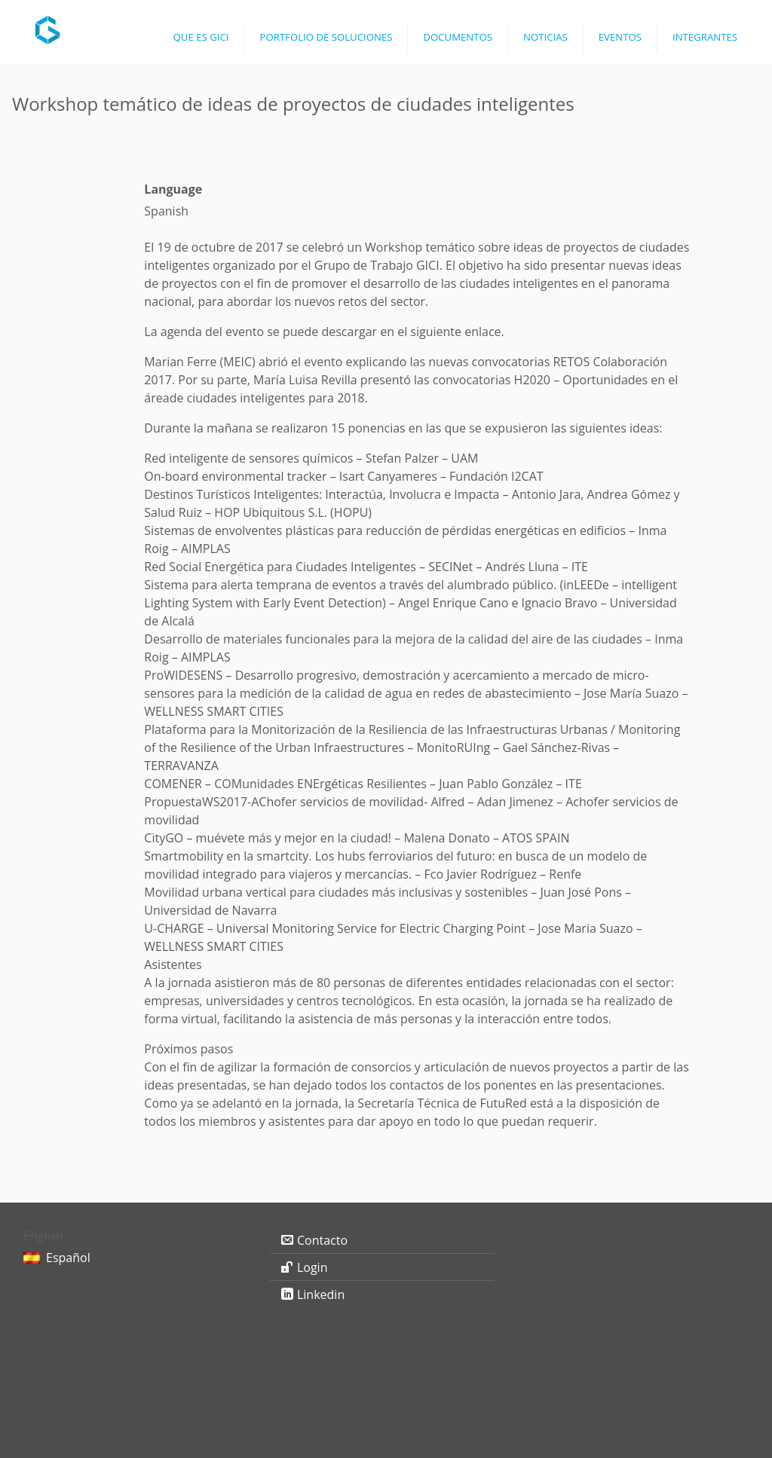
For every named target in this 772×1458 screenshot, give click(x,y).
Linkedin (321, 1294)
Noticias (545, 37)
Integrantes (704, 37)
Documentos (457, 37)
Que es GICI (201, 37)
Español (68, 1257)
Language (173, 189)
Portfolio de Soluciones (325, 37)
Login (312, 1267)
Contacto (322, 1240)
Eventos (620, 37)
